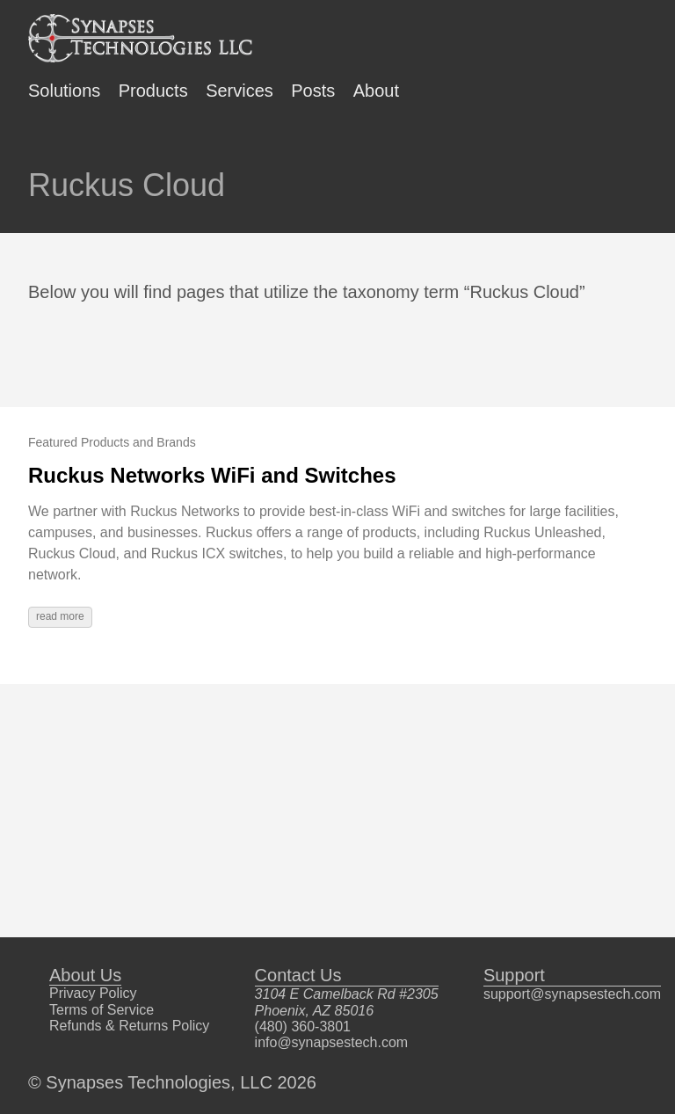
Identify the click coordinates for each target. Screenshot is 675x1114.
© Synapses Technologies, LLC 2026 (172, 1082)
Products (153, 90)
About (376, 90)
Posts (313, 90)
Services (239, 90)
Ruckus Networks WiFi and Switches (212, 475)
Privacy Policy (93, 993)
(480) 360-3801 (303, 1026)
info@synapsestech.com (332, 1042)
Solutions (64, 90)
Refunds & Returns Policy (129, 1025)
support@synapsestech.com (572, 994)
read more (60, 616)
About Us (85, 975)
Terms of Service (101, 1009)
